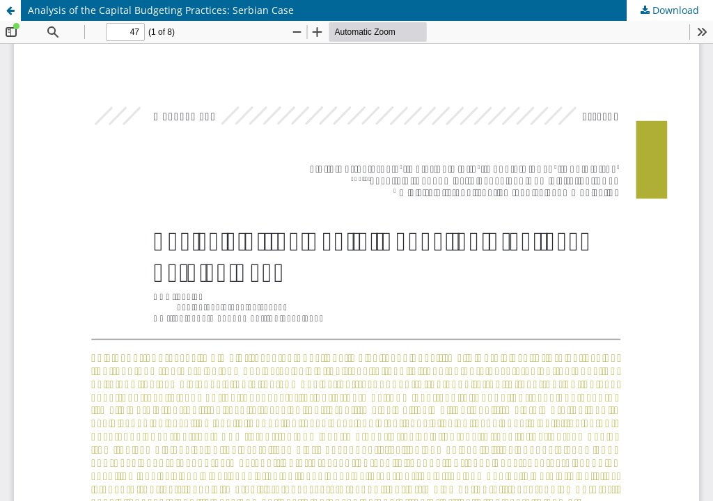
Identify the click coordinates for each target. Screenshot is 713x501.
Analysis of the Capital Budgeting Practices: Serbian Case (161, 10)
